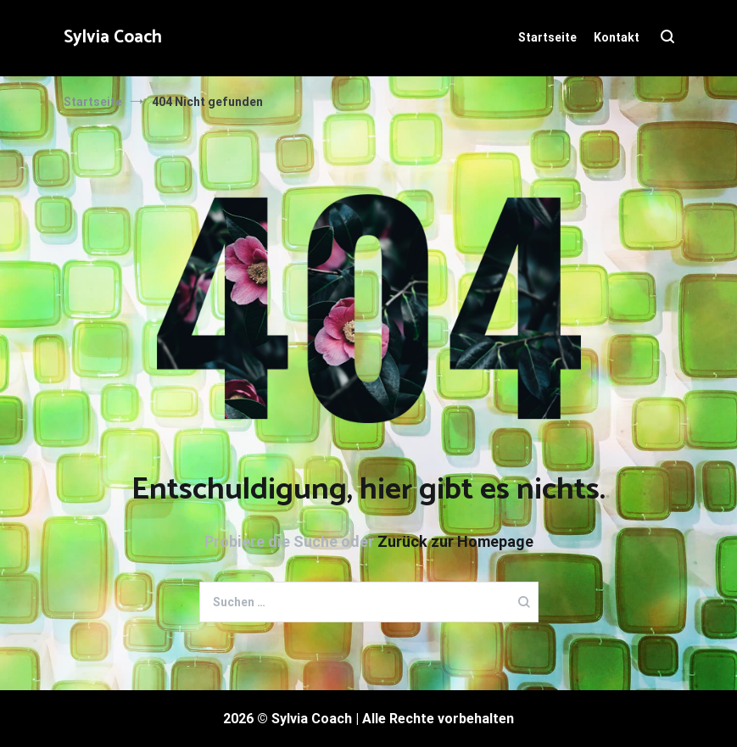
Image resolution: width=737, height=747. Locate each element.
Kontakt (616, 37)
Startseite (547, 37)
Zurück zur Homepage (455, 541)
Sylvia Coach (113, 37)
